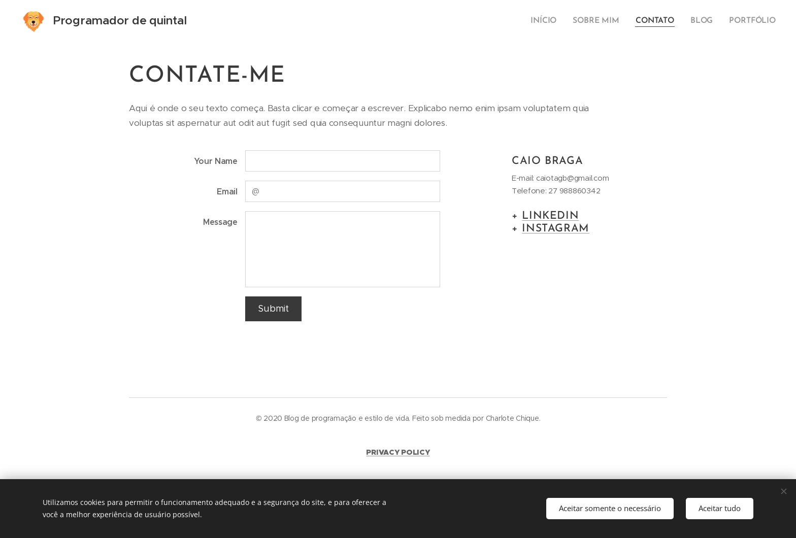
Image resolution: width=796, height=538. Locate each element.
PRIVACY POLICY (397, 452)
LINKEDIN (550, 215)
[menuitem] (551, 20)
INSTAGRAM (555, 228)
